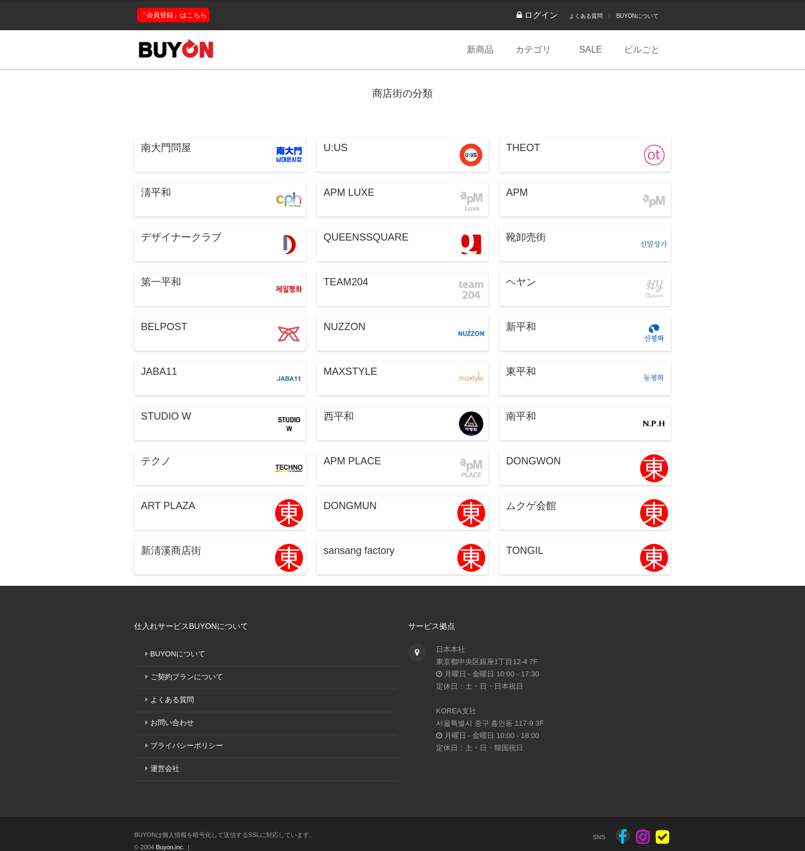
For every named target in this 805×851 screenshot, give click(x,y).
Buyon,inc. (170, 847)
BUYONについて (637, 16)
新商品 (480, 49)
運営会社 (164, 768)
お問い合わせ (172, 722)
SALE (590, 49)
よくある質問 (586, 16)
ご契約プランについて (186, 677)
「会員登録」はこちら (173, 15)
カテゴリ (533, 49)
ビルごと (642, 49)
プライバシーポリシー (186, 745)
